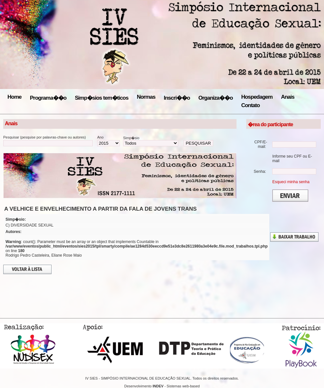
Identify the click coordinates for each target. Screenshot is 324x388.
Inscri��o (177, 98)
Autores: (13, 231)
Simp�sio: (16, 219)
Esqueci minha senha (290, 182)
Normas (146, 97)
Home (14, 97)
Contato (250, 105)
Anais (287, 97)
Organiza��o (215, 98)
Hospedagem (256, 97)
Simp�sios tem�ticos (101, 98)
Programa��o (48, 98)
